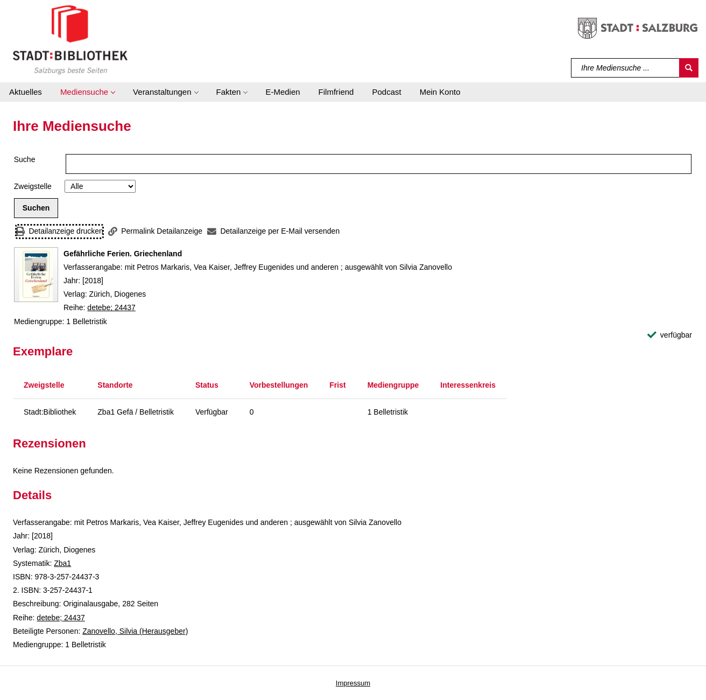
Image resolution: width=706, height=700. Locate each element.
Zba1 (62, 563)
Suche (25, 159)
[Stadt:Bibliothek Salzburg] (70, 39)
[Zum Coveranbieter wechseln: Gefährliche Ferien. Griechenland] (36, 274)
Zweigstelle (33, 186)
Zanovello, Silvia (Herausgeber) (135, 631)
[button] (87, 92)
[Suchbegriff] (625, 68)
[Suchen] (688, 68)
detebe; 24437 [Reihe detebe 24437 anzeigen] (111, 307)
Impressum (353, 683)
